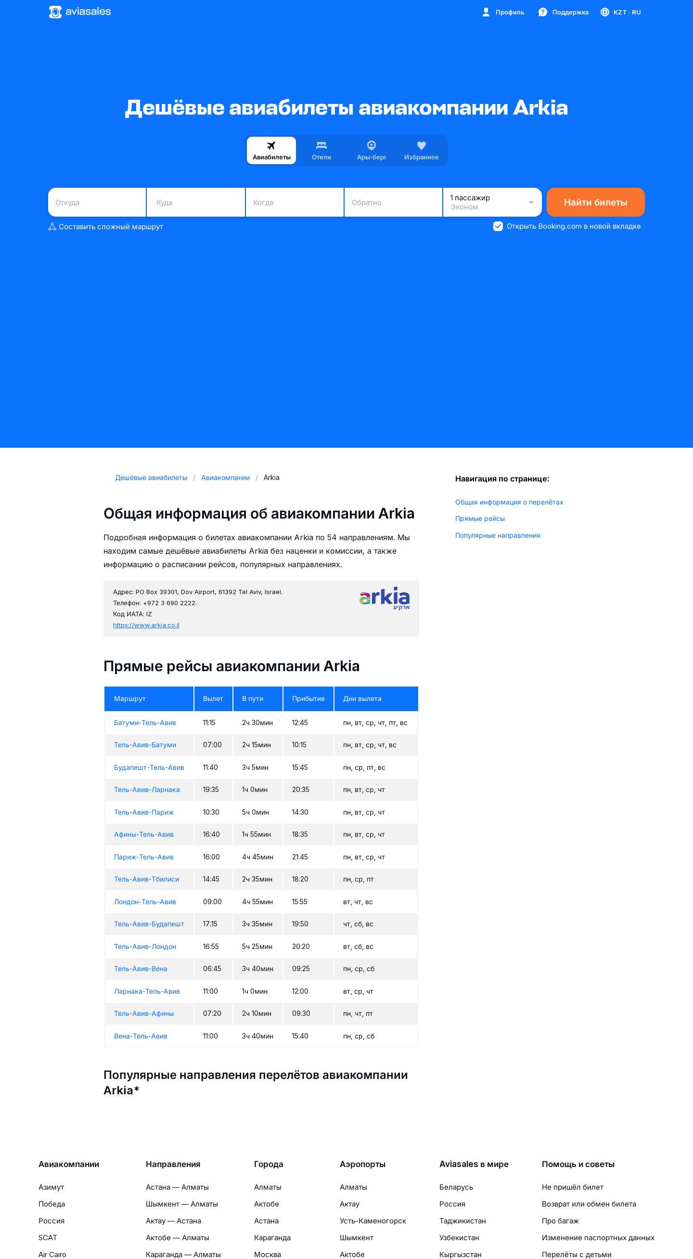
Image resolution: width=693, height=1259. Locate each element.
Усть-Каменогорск (373, 1220)
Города (268, 1164)
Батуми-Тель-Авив (145, 722)
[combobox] (97, 202)
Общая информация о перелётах (509, 502)
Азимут (51, 1187)
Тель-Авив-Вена (140, 968)
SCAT (47, 1237)
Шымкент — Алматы (182, 1203)
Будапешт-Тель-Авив (149, 767)
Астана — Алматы (177, 1187)
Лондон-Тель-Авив (145, 901)
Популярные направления (497, 535)
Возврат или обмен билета (589, 1203)
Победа (51, 1203)
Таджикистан (462, 1220)
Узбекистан (459, 1237)
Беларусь (456, 1187)
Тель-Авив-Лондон (145, 946)
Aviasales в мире (474, 1164)
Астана (266, 1220)
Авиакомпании (68, 1164)
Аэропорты (362, 1164)
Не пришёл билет (572, 1187)
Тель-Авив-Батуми (145, 744)
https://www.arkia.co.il (146, 625)
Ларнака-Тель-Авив (147, 991)
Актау (349, 1203)
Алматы (268, 1187)
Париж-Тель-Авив (144, 857)
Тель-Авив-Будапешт (149, 924)
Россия (51, 1220)
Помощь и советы (578, 1164)
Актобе (266, 1203)
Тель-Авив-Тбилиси (146, 879)
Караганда (272, 1237)
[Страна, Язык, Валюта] (620, 12)
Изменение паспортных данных (598, 1237)
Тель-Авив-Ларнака (147, 789)
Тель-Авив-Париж (144, 812)
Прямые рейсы (480, 518)
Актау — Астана (173, 1220)
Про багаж (560, 1220)
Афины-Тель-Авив (144, 834)
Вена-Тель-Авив (140, 1036)
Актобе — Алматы (177, 1237)
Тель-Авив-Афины (144, 1013)
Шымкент (356, 1237)
